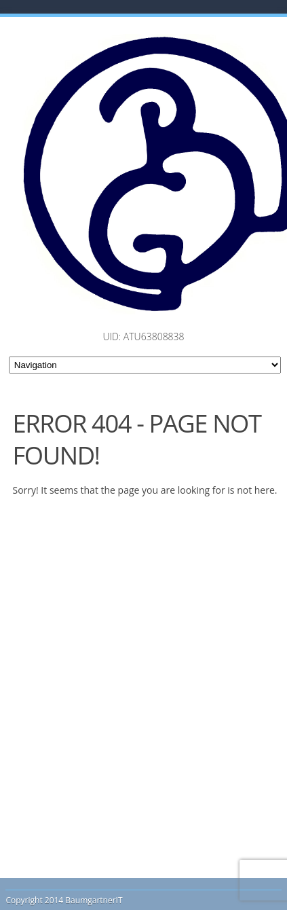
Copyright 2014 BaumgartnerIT (63, 900)
